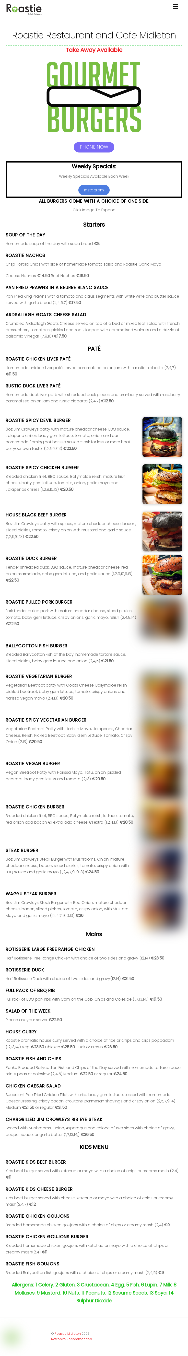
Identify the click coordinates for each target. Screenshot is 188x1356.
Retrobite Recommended (71, 1339)
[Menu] (175, 7)
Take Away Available (94, 50)
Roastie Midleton (68, 1334)
